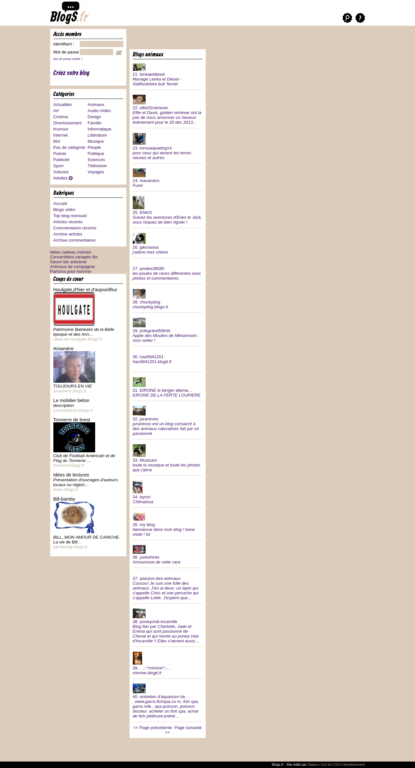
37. (168, 585)
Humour (60, 129)
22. (168, 109)
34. (168, 491)
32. (168, 420)
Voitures (61, 171)
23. (168, 145)
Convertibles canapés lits (74, 256)
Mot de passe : (67, 52)
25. (168, 210)
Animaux (96, 104)
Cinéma (60, 116)
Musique (96, 141)
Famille (95, 122)
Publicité (61, 159)
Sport (58, 165)
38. (168, 625)
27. (168, 271)
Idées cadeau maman (70, 252)
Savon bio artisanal (68, 261)
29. (168, 329)
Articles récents (68, 221)
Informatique (100, 129)
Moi (56, 141)
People (94, 147)
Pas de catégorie (69, 147)
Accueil (60, 203)
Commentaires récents (74, 228)
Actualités (62, 104)
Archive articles (67, 234)
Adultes (60, 178)
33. (168, 457)
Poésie (60, 153)
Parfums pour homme (70, 271)
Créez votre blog (71, 73)
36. (168, 553)
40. (168, 700)
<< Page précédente (152, 727)
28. (168, 298)
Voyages (96, 171)
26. (168, 242)
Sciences (96, 159)
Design (94, 116)
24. (168, 177)
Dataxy (313, 764)
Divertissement (67, 122)
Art (56, 110)
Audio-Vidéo (99, 110)
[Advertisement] (205, 38)
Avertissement (354, 764)
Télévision (97, 165)
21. (168, 74)
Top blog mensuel (70, 215)
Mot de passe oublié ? (68, 59)
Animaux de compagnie (72, 266)
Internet (60, 135)
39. (168, 662)
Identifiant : (63, 44)
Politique (96, 153)
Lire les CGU (331, 764)
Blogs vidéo (64, 209)
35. (168, 524)
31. (168, 387)
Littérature (97, 135)
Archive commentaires (74, 240)
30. (168, 357)
